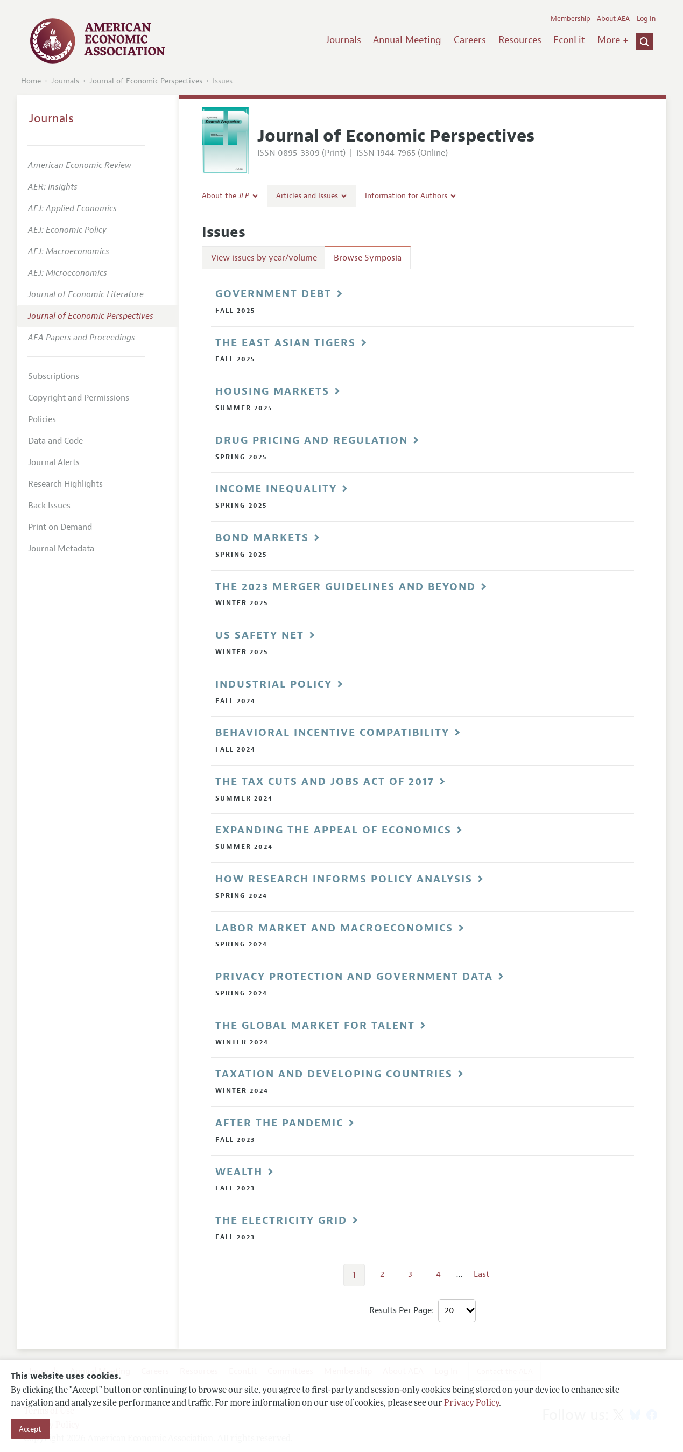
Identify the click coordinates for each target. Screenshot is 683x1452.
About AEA (613, 19)
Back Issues (49, 505)
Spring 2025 (241, 457)
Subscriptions (53, 376)
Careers (470, 40)
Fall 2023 (235, 1139)
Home (31, 81)
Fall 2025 (235, 310)
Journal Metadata (61, 548)
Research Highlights (65, 484)
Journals (343, 40)
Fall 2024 (235, 701)
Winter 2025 (242, 603)
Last (481, 1274)
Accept (30, 1429)
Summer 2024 (244, 798)
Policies (42, 419)
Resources (519, 40)
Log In (646, 19)
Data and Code (55, 441)
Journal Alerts (54, 462)
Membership (570, 19)
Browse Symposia (368, 257)
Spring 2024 (241, 896)
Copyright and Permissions (78, 397)
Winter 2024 (242, 1042)
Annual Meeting (407, 40)
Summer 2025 (244, 408)
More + (613, 40)
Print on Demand (60, 527)
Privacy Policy (471, 1403)
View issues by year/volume (264, 257)
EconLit (569, 40)
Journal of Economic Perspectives (145, 81)
